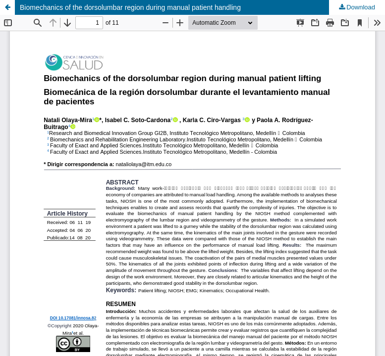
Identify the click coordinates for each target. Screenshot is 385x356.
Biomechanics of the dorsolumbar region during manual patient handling (130, 7)
